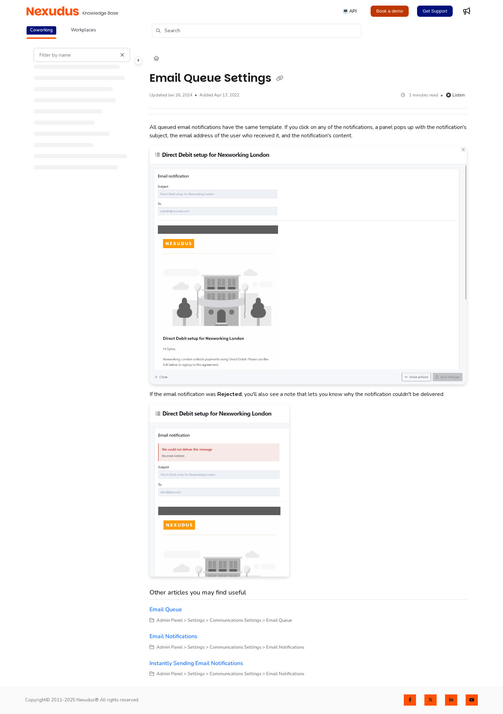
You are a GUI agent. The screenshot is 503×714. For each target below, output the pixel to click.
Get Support (435, 11)
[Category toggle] (138, 60)
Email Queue (166, 609)
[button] (257, 31)
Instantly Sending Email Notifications (196, 663)
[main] (308, 362)
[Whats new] (466, 11)
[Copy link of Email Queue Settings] (279, 78)
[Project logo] (72, 11)
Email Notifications (173, 636)
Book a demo (389, 11)
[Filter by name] (82, 55)
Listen (455, 95)
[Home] (156, 59)
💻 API (350, 11)
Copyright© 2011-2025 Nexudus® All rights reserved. (82, 700)
